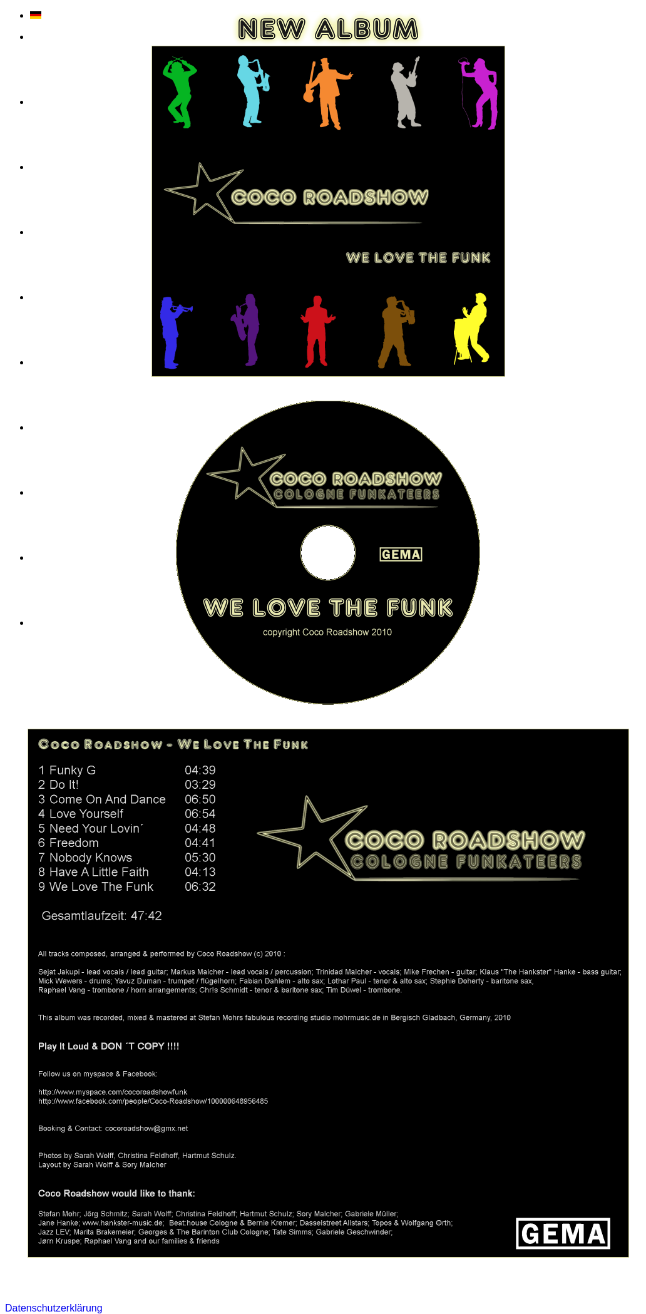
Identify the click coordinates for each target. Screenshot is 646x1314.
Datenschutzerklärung (54, 1308)
